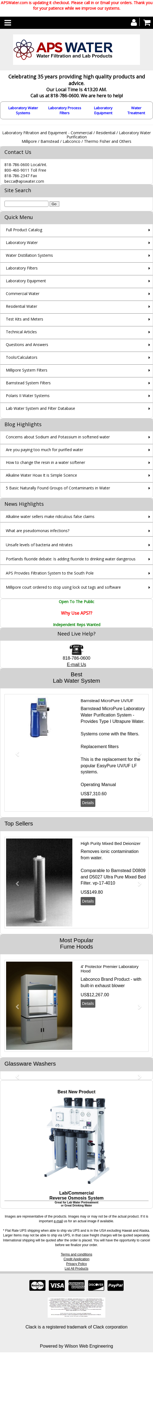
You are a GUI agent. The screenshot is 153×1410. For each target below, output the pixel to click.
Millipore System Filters (26, 370)
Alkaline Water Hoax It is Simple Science (41, 475)
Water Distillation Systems (29, 255)
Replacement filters (100, 746)
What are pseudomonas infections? (37, 530)
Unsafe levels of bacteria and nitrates (39, 544)
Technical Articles (21, 331)
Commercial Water (22, 293)
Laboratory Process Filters (64, 110)
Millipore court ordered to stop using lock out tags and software (63, 587)
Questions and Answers (27, 344)
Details (88, 803)
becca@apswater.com (24, 181)
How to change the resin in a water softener (45, 462)
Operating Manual (98, 784)
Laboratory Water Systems (23, 110)
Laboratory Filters (22, 268)
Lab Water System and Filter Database (40, 408)
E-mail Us (76, 664)
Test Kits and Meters (24, 319)
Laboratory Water (22, 242)
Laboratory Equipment (103, 110)
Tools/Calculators (21, 357)
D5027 (95, 877)
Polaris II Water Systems (28, 395)
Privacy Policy (76, 1264)
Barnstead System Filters (28, 382)
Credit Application (76, 1259)
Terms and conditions (76, 1254)
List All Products (76, 1269)
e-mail (58, 1221)
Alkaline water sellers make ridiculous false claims (50, 516)
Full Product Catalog (24, 229)
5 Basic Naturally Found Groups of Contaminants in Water (58, 488)
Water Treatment (136, 110)
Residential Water (21, 306)
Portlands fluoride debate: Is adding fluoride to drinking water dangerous (71, 559)
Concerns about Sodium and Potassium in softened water (58, 436)
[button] (15, 751)
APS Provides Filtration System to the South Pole (50, 573)
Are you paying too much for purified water (44, 449)
